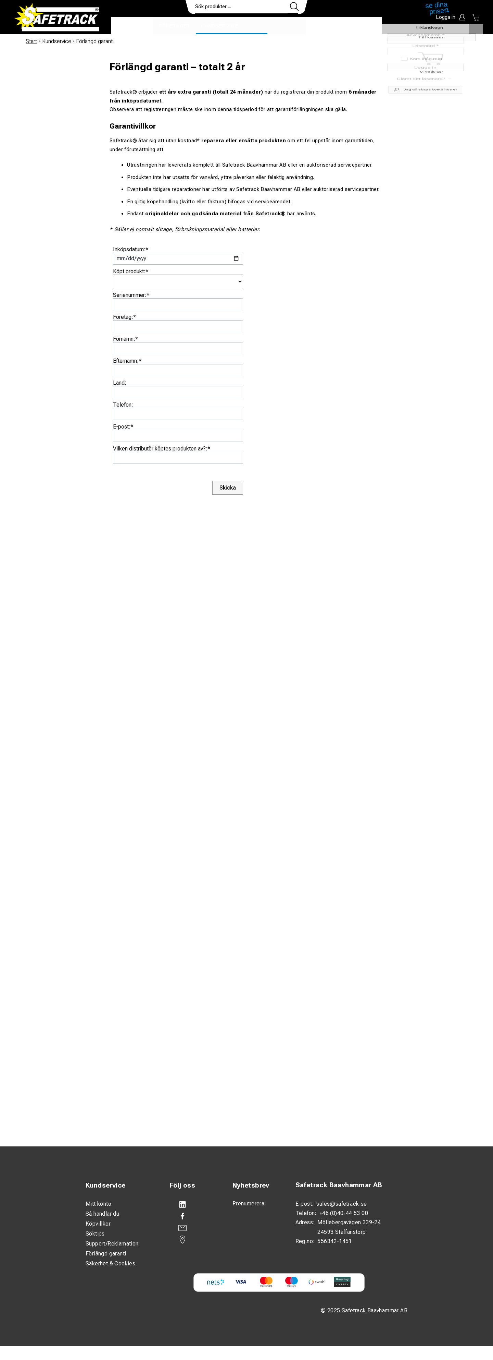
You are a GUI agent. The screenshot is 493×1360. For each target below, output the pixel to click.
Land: (119, 383)
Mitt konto (98, 1204)
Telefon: (123, 404)
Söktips (95, 1233)
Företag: (124, 317)
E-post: (123, 426)
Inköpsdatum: (130, 249)
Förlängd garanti (106, 1253)
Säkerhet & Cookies (110, 1263)
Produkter (132, 26)
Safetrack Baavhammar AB (338, 1185)
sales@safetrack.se (341, 1204)
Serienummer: (131, 295)
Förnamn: (125, 339)
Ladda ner (362, 26)
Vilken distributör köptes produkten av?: (161, 448)
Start (31, 41)
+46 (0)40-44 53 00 (343, 1213)
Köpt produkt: (130, 271)
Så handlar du (102, 1214)
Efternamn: (127, 361)
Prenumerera (248, 1203)
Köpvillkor (98, 1223)
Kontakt (324, 26)
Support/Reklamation (112, 1243)
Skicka (227, 487)
